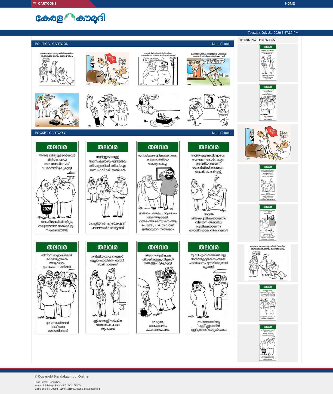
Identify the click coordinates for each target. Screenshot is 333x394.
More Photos (221, 44)
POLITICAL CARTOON (51, 44)
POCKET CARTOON (50, 133)
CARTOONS (44, 3)
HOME (290, 3)
